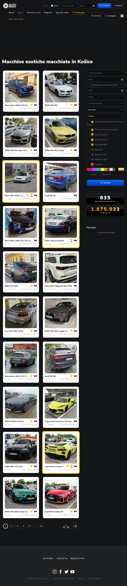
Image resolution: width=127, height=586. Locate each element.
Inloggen (111, 16)
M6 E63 (54, 105)
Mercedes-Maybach (54, 286)
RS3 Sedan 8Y (56, 511)
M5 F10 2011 (17, 466)
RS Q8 (53, 376)
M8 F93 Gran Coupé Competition (26, 150)
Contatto (62, 558)
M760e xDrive (17, 421)
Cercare (104, 5)
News (45, 6)
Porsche (9, 331)
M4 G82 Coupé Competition (64, 331)
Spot (56, 6)
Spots (21, 12)
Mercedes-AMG (12, 105)
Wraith (60, 240)
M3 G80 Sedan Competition (24, 511)
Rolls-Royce (51, 240)
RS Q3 (53, 195)
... (35, 526)
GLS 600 (68, 286)
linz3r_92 (11, 289)
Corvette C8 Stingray (65, 421)
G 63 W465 (25, 105)
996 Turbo (18, 331)
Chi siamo (48, 558)
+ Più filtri (118, 5)
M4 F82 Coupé (57, 150)
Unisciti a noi (34, 12)
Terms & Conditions (63, 579)
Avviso (96, 16)
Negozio (48, 12)
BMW (47, 105)
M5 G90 (14, 286)
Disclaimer (95, 579)
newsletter (77, 558)
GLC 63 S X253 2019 (30, 240)
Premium (78, 12)
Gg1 (49, 153)
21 (41, 526)
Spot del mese (16, 19)
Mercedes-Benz (12, 195)
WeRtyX (11, 108)
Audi (47, 195)
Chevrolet (50, 421)
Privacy (82, 579)
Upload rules (62, 12)
